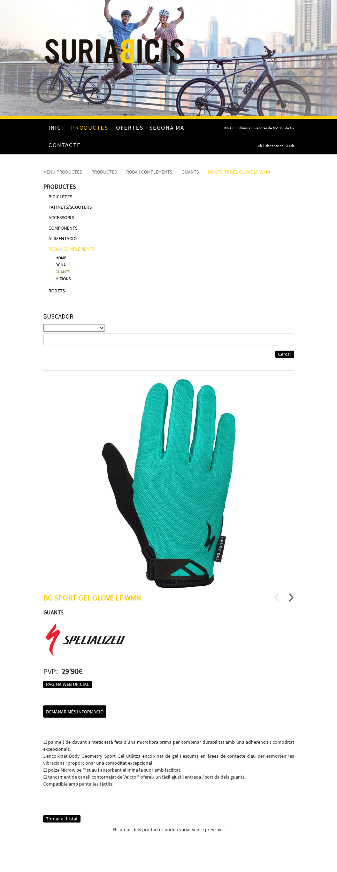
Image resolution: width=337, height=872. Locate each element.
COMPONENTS (62, 228)
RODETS (56, 291)
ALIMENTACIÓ (62, 238)
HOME (60, 257)
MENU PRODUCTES (62, 172)
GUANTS (190, 172)
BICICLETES (60, 196)
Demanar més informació (75, 712)
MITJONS (63, 278)
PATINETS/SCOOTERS (70, 207)
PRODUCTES (104, 172)
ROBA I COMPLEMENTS (149, 172)
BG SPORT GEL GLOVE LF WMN (239, 172)
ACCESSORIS (61, 217)
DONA (60, 264)
